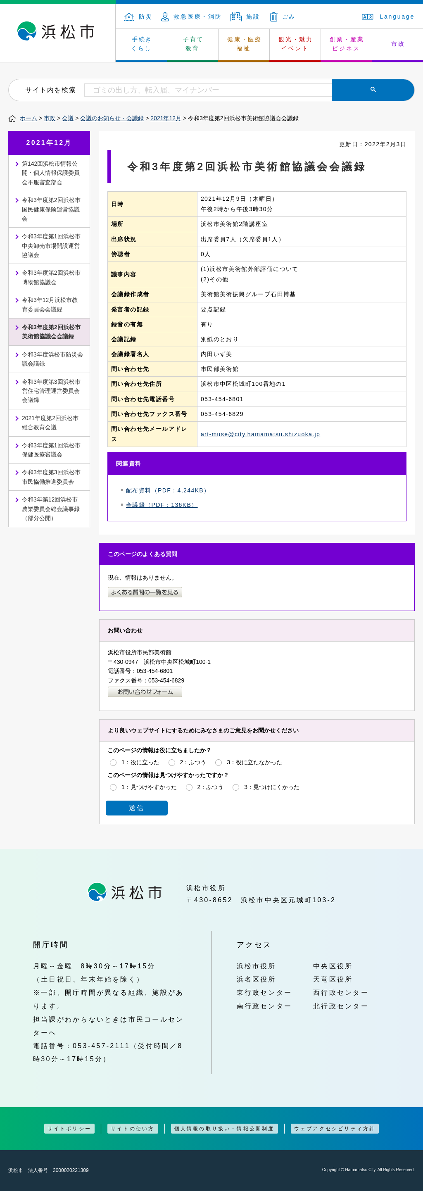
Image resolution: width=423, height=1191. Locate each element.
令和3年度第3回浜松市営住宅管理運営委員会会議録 (51, 391)
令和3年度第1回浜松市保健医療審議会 (51, 450)
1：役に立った (140, 762)
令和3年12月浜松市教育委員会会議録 (50, 304)
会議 (68, 118)
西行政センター (341, 992)
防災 (138, 16)
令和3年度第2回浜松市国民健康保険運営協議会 (51, 209)
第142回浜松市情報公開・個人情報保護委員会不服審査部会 (51, 172)
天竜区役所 (333, 979)
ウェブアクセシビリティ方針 (335, 1129)
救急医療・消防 (191, 16)
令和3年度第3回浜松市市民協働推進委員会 (51, 477)
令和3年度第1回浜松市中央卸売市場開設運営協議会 (51, 245)
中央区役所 (333, 966)
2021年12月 (165, 118)
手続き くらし (142, 44)
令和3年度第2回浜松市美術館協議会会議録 (51, 332)
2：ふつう (193, 762)
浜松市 (58, 33)
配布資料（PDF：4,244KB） (168, 490)
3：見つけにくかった (271, 787)
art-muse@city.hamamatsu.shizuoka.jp (260, 434)
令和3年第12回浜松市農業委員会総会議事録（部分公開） (51, 508)
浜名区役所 (256, 979)
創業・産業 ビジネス (347, 44)
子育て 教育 (193, 44)
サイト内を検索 (50, 89)
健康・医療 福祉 (244, 44)
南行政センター (264, 1006)
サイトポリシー (69, 1129)
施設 (245, 16)
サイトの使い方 (132, 1129)
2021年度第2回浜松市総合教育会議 (50, 422)
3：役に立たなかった (254, 762)
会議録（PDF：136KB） (162, 505)
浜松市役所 (256, 966)
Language (388, 16)
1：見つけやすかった (149, 787)
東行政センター (264, 992)
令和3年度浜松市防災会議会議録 (52, 359)
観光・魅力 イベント (295, 44)
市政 (49, 118)
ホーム (28, 118)
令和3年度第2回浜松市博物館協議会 (51, 277)
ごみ (283, 16)
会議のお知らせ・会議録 (112, 118)
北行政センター (341, 1006)
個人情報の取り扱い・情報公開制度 (224, 1129)
